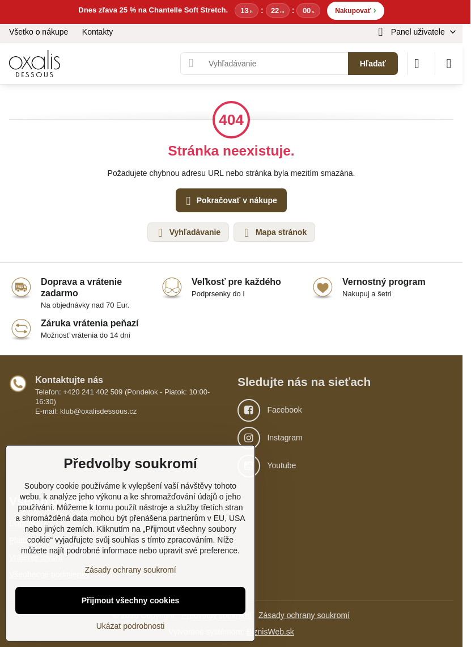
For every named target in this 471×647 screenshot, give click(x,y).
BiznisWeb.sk (270, 631)
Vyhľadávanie (187, 232)
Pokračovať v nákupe (230, 201)
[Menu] (448, 63)
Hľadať (373, 63)
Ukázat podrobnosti (130, 626)
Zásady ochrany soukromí (304, 615)
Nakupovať (355, 10)
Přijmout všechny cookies (131, 600)
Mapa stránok (274, 232)
